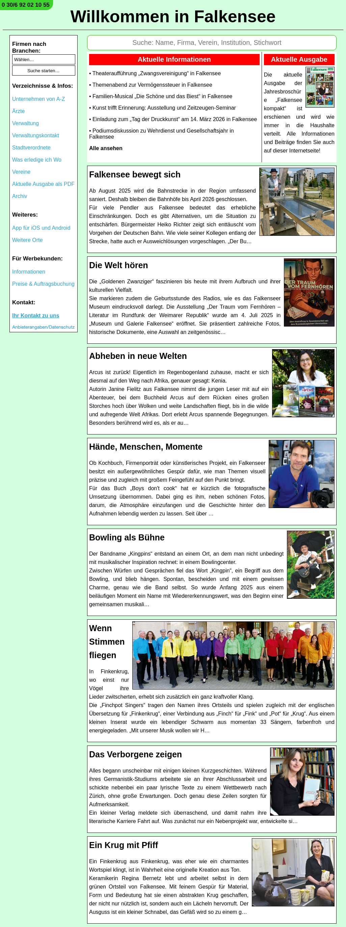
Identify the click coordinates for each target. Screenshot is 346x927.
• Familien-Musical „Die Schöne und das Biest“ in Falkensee (160, 96)
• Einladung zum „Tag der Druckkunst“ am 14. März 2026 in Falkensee (173, 119)
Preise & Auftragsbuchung (43, 284)
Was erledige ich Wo (36, 160)
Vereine (21, 172)
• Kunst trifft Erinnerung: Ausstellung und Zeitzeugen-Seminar (162, 108)
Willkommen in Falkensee (172, 16)
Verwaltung (25, 123)
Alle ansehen (106, 148)
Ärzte (18, 111)
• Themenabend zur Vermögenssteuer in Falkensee (150, 85)
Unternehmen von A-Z (38, 99)
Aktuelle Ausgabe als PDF (43, 184)
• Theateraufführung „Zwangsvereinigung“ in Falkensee (155, 73)
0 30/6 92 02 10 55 (26, 5)
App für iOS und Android (41, 228)
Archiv (19, 196)
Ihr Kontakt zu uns (35, 315)
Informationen (28, 272)
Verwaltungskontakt (35, 135)
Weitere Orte (27, 240)
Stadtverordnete (31, 147)
